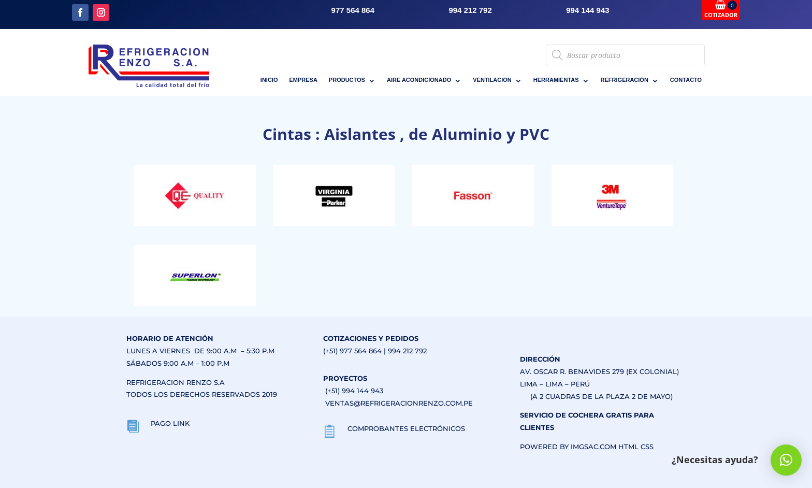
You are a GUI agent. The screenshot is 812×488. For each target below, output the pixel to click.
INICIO (269, 80)
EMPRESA (303, 80)
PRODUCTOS (347, 80)
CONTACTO (686, 80)
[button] (786, 460)
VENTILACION (492, 80)
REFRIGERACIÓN (624, 80)
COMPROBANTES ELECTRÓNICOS (406, 428)
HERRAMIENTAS (556, 80)
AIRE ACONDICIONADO (419, 80)
